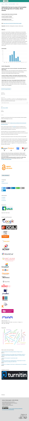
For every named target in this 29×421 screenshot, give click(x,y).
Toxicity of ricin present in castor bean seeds (9, 358)
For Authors (3, 198)
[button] (4, 188)
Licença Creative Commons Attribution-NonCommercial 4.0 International (12, 409)
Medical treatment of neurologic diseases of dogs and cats (12, 351)
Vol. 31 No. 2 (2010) (4, 107)
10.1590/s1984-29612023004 (6, 159)
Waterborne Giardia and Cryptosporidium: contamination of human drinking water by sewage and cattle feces (14, 361)
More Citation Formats (5, 102)
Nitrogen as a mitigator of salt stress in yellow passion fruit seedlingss (14, 364)
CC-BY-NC (14, 126)
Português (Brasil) (5, 183)
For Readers (3, 197)
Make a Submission (5, 175)
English (3, 181)
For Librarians (4, 200)
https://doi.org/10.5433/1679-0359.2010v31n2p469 (12, 23)
